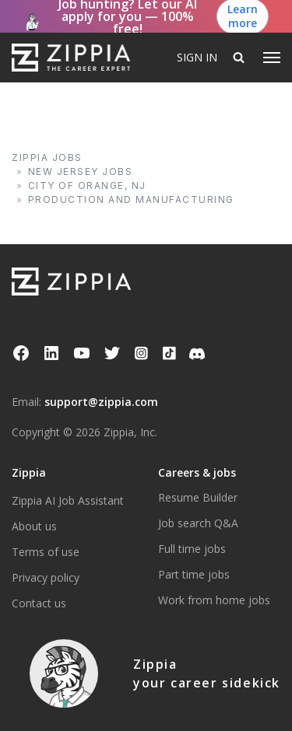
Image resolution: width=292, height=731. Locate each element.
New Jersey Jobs (80, 171)
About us (34, 526)
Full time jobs (192, 548)
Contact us (39, 603)
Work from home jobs (214, 600)
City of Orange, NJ (87, 185)
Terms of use (45, 551)
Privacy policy (45, 577)
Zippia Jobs (47, 157)
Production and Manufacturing (131, 199)
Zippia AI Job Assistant (68, 500)
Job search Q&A (198, 523)
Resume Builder (197, 497)
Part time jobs (194, 574)
